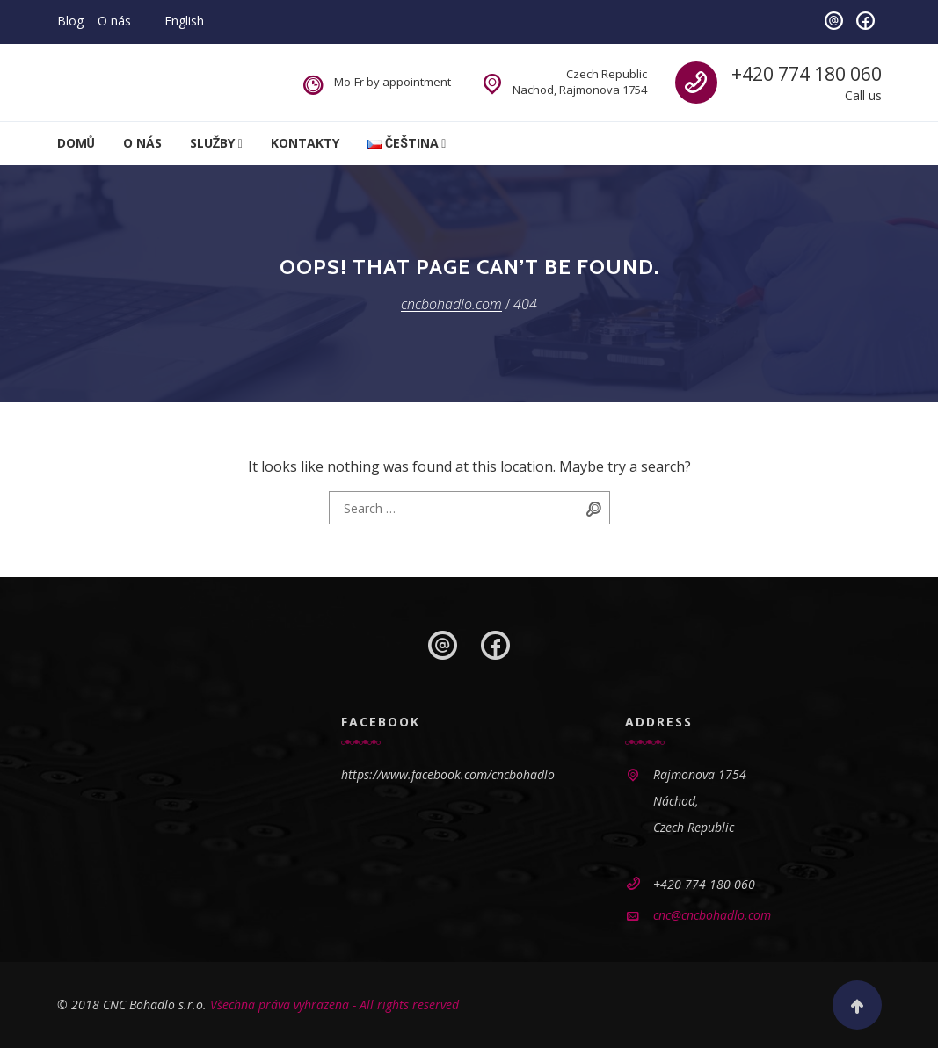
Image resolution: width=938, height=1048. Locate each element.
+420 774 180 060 (806, 73)
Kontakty (305, 142)
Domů (76, 142)
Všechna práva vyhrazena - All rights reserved (334, 1004)
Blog (70, 20)
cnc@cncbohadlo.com (712, 915)
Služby (213, 142)
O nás (114, 20)
